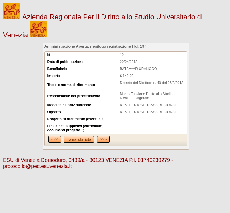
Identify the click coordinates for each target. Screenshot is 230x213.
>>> (103, 139)
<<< (54, 139)
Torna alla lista (79, 139)
